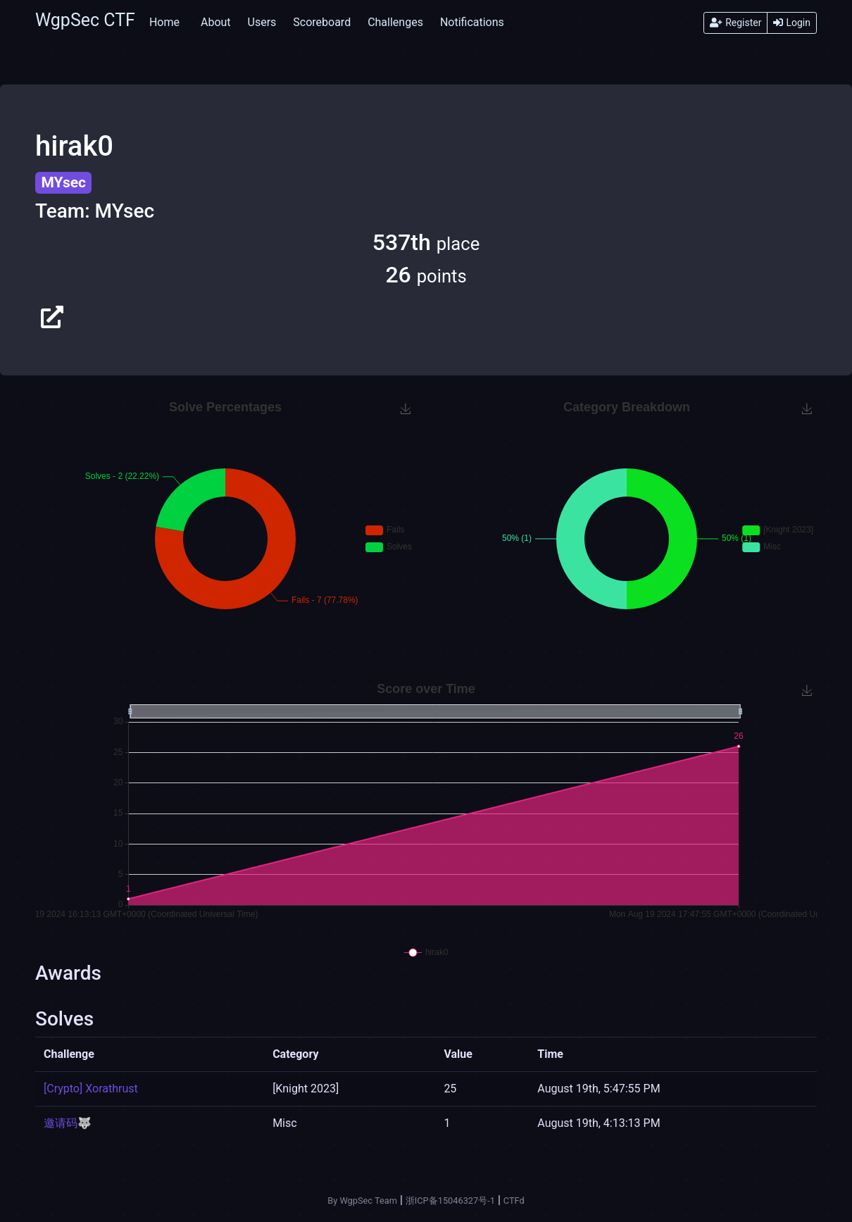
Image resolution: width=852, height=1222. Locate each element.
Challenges (395, 22)
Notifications (472, 22)
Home (164, 22)
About (216, 22)
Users (262, 22)
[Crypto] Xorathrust (91, 1088)
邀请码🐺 (68, 1123)
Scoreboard (322, 22)
